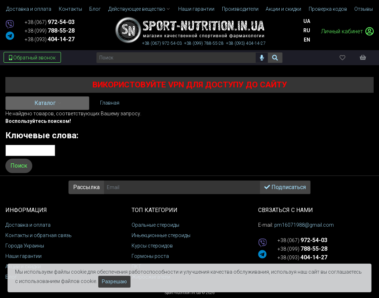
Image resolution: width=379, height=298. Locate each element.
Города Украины (24, 246)
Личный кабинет (347, 31)
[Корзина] (366, 57)
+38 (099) (50, 31)
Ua (306, 21)
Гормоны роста (150, 256)
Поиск (18, 165)
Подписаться (285, 187)
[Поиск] (176, 57)
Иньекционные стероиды (161, 235)
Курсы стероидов (152, 246)
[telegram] (10, 36)
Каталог (45, 103)
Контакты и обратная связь (38, 235)
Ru (306, 30)
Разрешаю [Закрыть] (114, 281)
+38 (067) (50, 22)
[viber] (9, 25)
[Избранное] (348, 57)
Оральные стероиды (155, 225)
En (307, 40)
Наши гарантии (23, 256)
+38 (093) (50, 39)
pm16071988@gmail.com (304, 225)
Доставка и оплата (28, 225)
